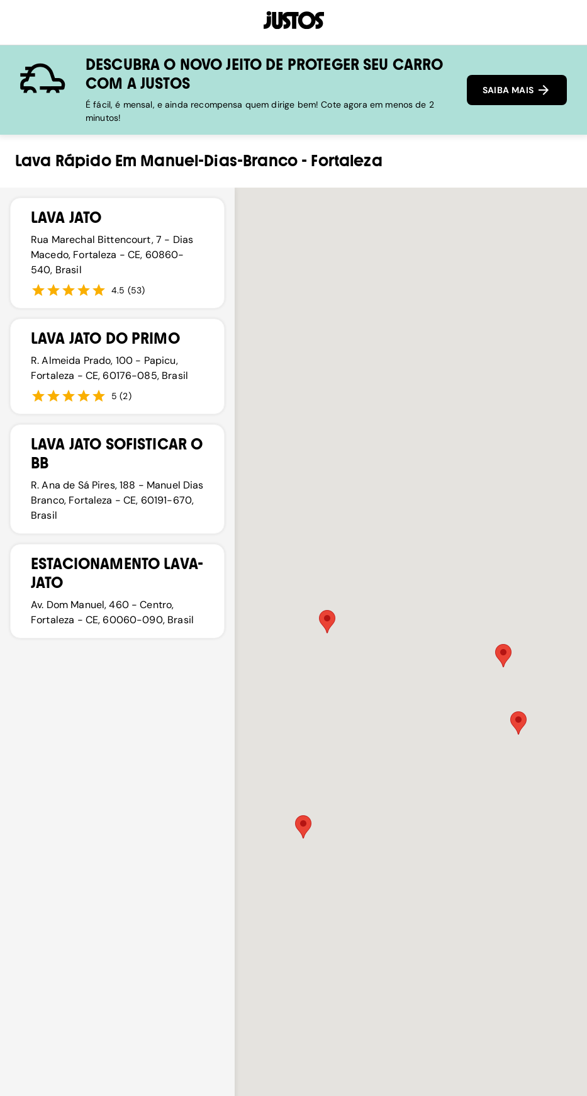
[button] (303, 827)
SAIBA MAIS (516, 90)
